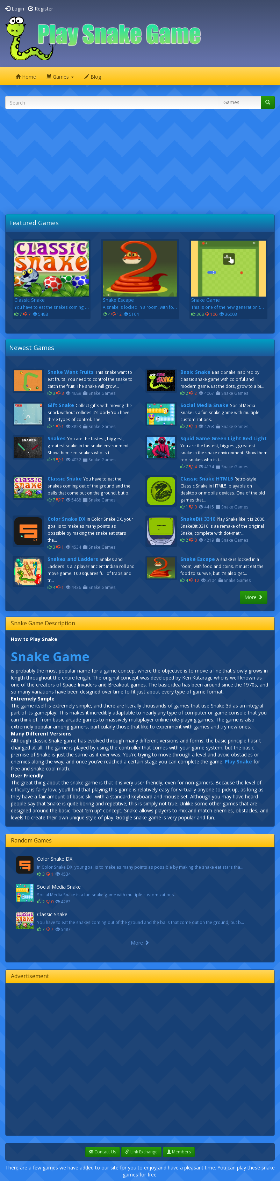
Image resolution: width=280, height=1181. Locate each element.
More (253, 597)
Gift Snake (61, 405)
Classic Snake (65, 478)
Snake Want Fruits (71, 372)
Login (14, 8)
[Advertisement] (142, 163)
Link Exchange (141, 1152)
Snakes (57, 438)
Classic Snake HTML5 (206, 478)
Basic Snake (195, 372)
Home (26, 76)
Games (60, 76)
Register (40, 8)
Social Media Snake (204, 405)
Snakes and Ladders (73, 559)
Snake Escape (197, 559)
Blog (92, 76)
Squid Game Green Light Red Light (223, 438)
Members (179, 1152)
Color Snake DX (66, 518)
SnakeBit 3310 (197, 518)
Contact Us (102, 1152)
